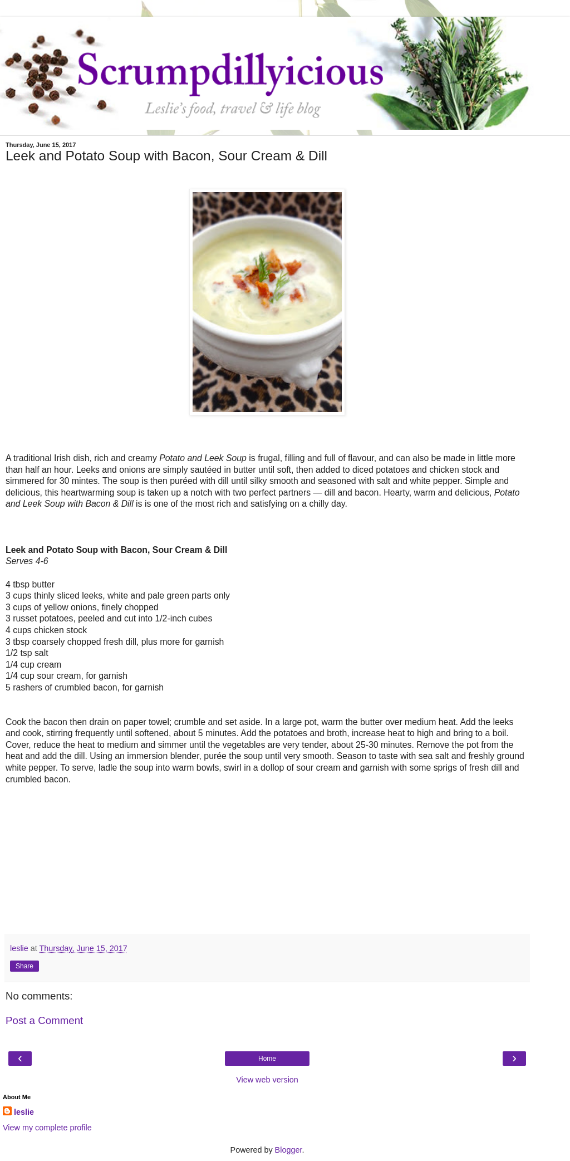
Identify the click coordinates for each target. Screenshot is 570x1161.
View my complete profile (47, 1127)
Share (24, 966)
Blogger (288, 1149)
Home (267, 1058)
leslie (24, 1112)
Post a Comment (44, 1020)
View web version (267, 1079)
